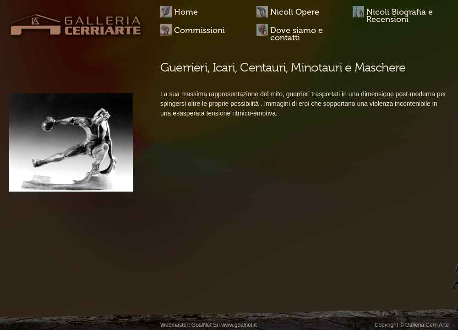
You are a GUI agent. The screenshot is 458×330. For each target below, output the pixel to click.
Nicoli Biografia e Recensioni (399, 15)
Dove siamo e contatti (296, 33)
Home (186, 12)
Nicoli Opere (294, 12)
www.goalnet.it (238, 325)
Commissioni (199, 30)
